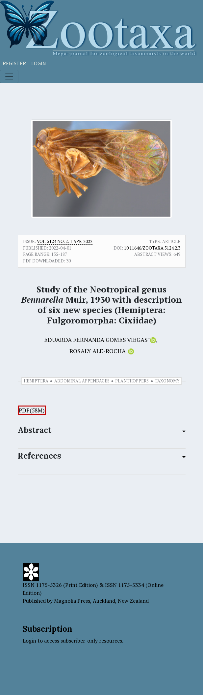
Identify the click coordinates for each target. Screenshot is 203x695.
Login (38, 63)
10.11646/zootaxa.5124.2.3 (152, 248)
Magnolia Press (72, 600)
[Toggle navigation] (9, 76)
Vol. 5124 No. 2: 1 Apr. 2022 (64, 241)
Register (14, 63)
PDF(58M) (32, 410)
